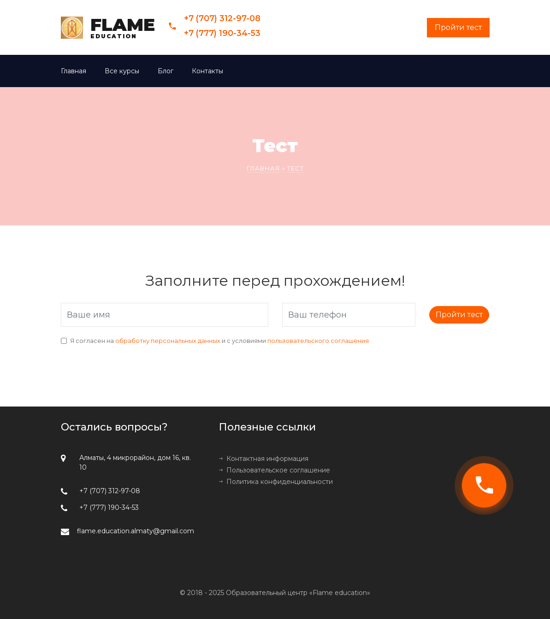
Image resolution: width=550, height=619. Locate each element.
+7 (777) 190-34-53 (222, 33)
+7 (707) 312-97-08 (222, 18)
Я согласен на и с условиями (219, 340)
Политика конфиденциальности (279, 482)
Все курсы (122, 71)
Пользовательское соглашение (278, 470)
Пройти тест (459, 314)
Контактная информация (267, 458)
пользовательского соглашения (318, 340)
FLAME (122, 27)
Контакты (207, 71)
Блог (165, 71)
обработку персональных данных (167, 340)
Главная (73, 71)
